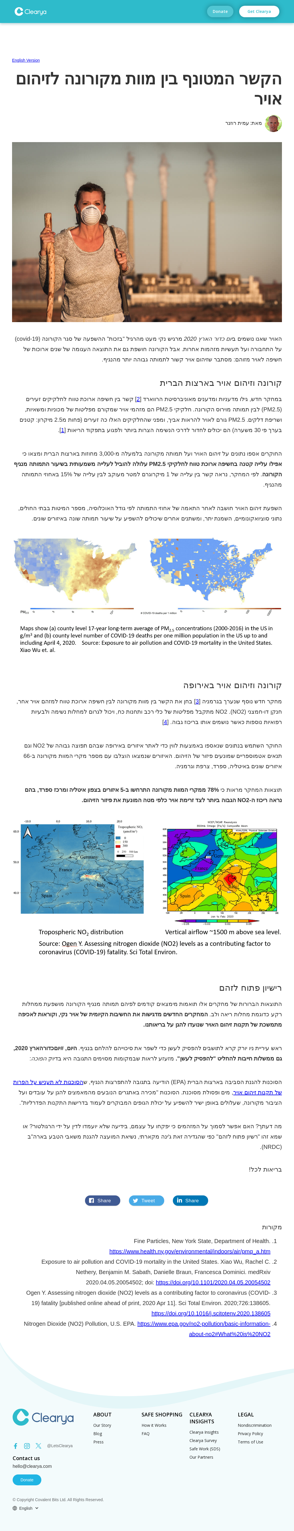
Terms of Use (250, 1442)
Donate (220, 11)
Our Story (102, 1425)
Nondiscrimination (255, 1425)
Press (98, 1442)
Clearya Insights (204, 1432)
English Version (26, 60)
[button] (26, 1508)
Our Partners (201, 1457)
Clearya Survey (203, 1440)
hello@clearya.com (32, 1466)
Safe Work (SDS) (204, 1448)
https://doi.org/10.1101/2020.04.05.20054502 (213, 1282)
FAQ (146, 1433)
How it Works (154, 1425)
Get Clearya (259, 11)
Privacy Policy (250, 1433)
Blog (97, 1433)
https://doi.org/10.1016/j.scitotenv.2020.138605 (211, 1313)
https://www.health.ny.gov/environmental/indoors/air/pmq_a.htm (189, 1251)
